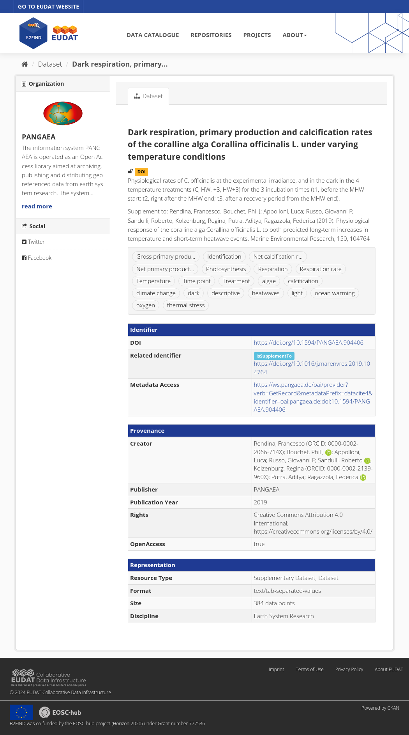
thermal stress (186, 305)
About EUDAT (389, 669)
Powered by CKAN (380, 708)
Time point (197, 281)
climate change (156, 293)
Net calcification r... (277, 256)
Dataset (50, 64)
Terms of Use (309, 669)
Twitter (33, 241)
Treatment (236, 281)
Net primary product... (165, 269)
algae (269, 281)
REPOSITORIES (210, 35)
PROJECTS (257, 35)
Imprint (276, 669)
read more (37, 206)
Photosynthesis (226, 269)
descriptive (226, 293)
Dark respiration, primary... (119, 64)
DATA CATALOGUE (153, 35)
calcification (303, 281)
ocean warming (335, 293)
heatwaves (266, 293)
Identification (224, 256)
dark (193, 293)
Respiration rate (321, 269)
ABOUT (295, 35)
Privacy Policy (349, 669)
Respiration (272, 269)
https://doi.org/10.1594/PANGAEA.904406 (309, 342)
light (297, 293)
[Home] (24, 64)
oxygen (145, 305)
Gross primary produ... (165, 256)
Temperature (153, 281)
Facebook (36, 257)
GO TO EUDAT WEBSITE (48, 6)
